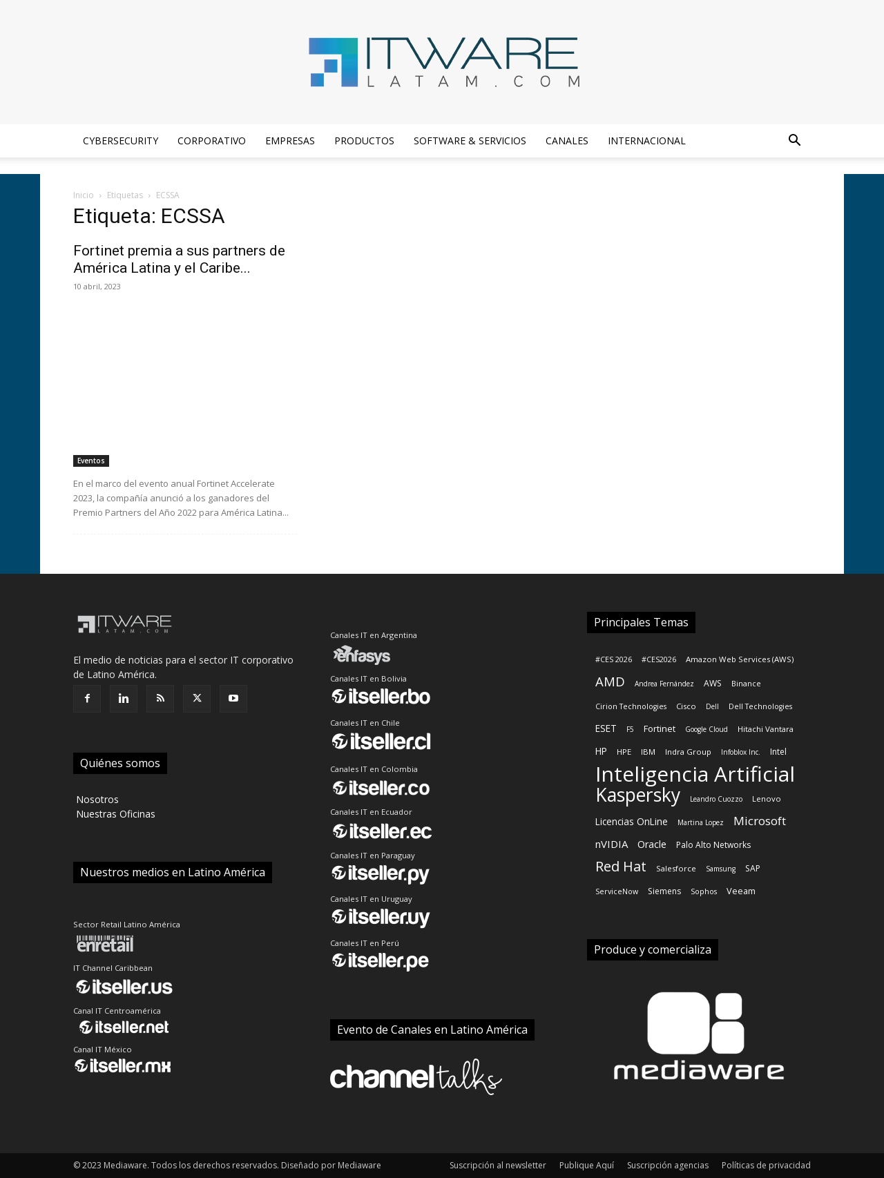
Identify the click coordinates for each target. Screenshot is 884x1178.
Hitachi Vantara (766, 729)
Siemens (664, 891)
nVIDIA (611, 844)
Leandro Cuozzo (716, 799)
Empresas (290, 140)
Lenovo (766, 798)
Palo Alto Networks (713, 845)
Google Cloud (706, 729)
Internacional (647, 140)
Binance (746, 683)
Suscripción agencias (668, 1165)
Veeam (741, 891)
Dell (712, 706)
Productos (364, 140)
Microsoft (759, 820)
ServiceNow (616, 891)
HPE (624, 751)
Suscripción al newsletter (498, 1165)
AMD (610, 681)
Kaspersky (637, 795)
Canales (567, 140)
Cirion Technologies (630, 706)
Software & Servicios (470, 140)
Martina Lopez (701, 822)
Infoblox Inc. (740, 752)
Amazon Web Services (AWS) (740, 659)
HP (601, 750)
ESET (606, 728)
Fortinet (659, 728)
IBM (648, 751)
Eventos (91, 460)
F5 (630, 729)
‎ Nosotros (96, 799)
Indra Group (688, 751)
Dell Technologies (760, 706)
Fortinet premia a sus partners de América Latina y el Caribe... (179, 259)
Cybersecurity (120, 140)
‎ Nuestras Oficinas (114, 813)
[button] (794, 141)
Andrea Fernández (664, 683)
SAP (752, 868)
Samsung (721, 868)
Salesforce (676, 868)
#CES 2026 (613, 659)
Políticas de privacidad (766, 1165)
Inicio (83, 195)
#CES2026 (659, 659)
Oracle (651, 844)
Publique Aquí (586, 1165)
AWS (713, 683)
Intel (778, 751)
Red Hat (620, 866)
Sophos (704, 891)
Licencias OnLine (631, 821)
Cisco (686, 706)
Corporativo (211, 140)
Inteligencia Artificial (695, 773)
